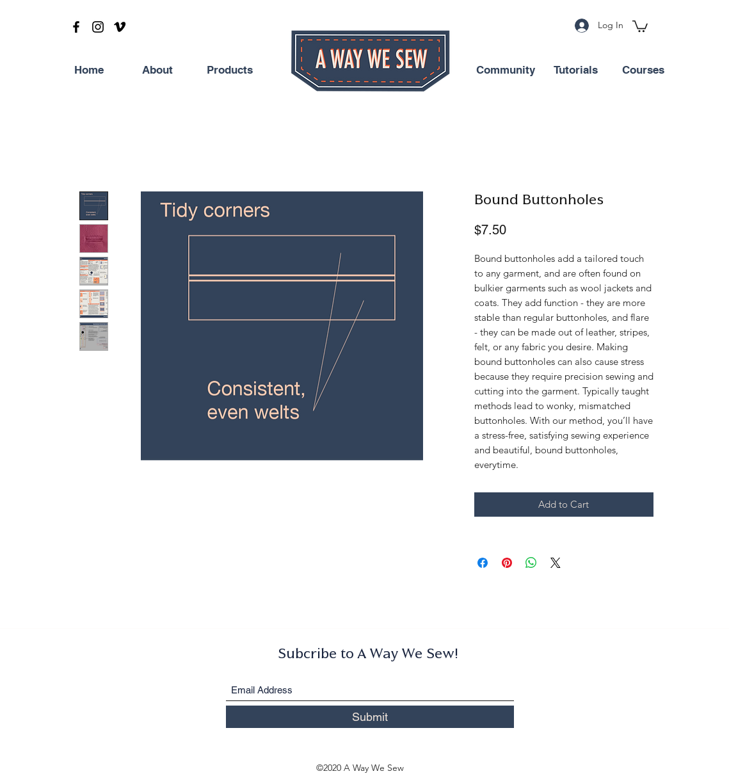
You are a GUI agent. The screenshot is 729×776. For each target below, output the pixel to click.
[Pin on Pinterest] (507, 562)
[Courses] (643, 70)
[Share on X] (555, 562)
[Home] (89, 70)
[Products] (230, 70)
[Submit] (370, 717)
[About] (157, 70)
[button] (640, 25)
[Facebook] (76, 27)
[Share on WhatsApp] (531, 562)
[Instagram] (98, 27)
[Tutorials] (576, 70)
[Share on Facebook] (482, 562)
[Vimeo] (119, 27)
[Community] (505, 70)
